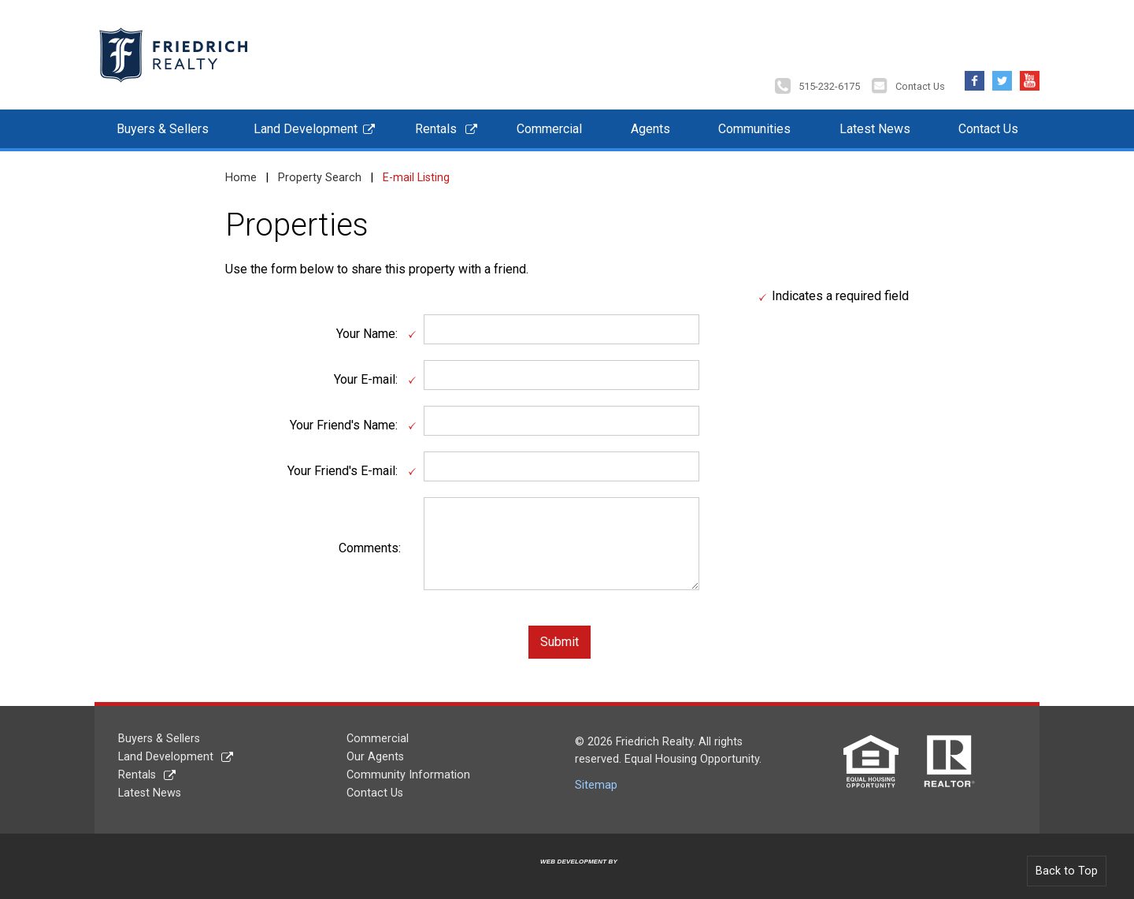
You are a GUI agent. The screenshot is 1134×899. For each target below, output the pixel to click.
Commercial (549, 124)
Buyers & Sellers (163, 124)
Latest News (874, 124)
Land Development (306, 124)
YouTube (1030, 73)
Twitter (1002, 73)
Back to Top (1067, 867)
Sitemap (596, 781)
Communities (754, 124)
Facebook (974, 73)
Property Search (319, 173)
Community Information (408, 771)
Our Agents (375, 753)
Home (241, 173)
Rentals (436, 124)
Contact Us (920, 82)
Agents (650, 124)
